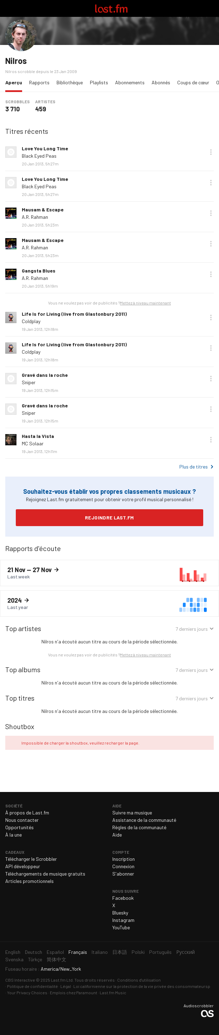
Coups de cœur (193, 82)
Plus (211, 152)
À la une (13, 835)
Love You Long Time (45, 148)
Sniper (28, 382)
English (12, 952)
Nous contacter (22, 820)
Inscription (123, 859)
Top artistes (23, 628)
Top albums (22, 669)
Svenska (14, 959)
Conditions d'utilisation (139, 979)
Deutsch (33, 952)
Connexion (123, 866)
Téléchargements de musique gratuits (45, 874)
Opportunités (19, 827)
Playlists (99, 82)
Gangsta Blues (38, 271)
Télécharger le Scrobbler (31, 859)
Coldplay (31, 321)
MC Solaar (33, 443)
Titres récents (26, 131)
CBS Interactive (20, 979)
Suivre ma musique (132, 812)
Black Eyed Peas (39, 156)
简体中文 (56, 959)
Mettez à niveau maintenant (145, 302)
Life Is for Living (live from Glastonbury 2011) (74, 314)
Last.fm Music (113, 992)
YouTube (121, 927)
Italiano (100, 952)
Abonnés (161, 82)
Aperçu (15, 82)
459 (40, 109)
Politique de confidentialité (32, 986)
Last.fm (111, 8)
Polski (138, 952)
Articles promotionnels (29, 881)
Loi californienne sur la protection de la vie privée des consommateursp (141, 986)
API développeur (22, 866)
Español (55, 952)
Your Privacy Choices (27, 992)
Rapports (39, 82)
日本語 (119, 952)
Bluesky (120, 913)
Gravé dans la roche (45, 375)
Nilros (16, 60)
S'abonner (123, 874)
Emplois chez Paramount (73, 992)
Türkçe (35, 959)
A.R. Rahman (35, 217)
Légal (65, 986)
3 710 (12, 109)
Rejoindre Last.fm (109, 517)
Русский (185, 952)
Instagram (123, 920)
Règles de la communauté (139, 827)
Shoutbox (19, 726)
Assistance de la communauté (144, 820)
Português (160, 952)
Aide (117, 835)
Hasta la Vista (38, 436)
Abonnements (130, 82)
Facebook (123, 898)
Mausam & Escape (43, 209)
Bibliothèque (70, 82)
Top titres (19, 698)
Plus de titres (193, 467)
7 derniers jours (191, 630)
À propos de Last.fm (27, 812)
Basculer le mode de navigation (8, 8)
